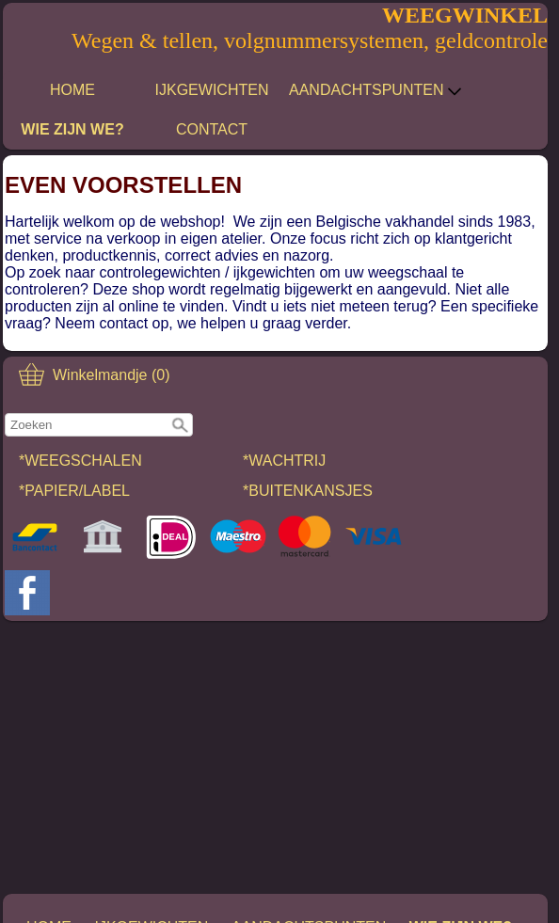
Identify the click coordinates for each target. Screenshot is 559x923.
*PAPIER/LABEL (74, 491)
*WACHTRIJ (284, 461)
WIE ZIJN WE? (72, 129)
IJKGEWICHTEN (212, 90)
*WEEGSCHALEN (80, 461)
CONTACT (212, 129)
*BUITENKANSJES (308, 491)
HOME (72, 90)
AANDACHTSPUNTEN (375, 90)
